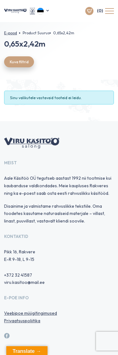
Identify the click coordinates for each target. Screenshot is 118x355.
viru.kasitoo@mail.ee (24, 282)
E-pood (10, 33)
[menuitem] (43, 11)
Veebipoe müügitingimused (30, 313)
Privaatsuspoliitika (22, 321)
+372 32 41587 (18, 275)
